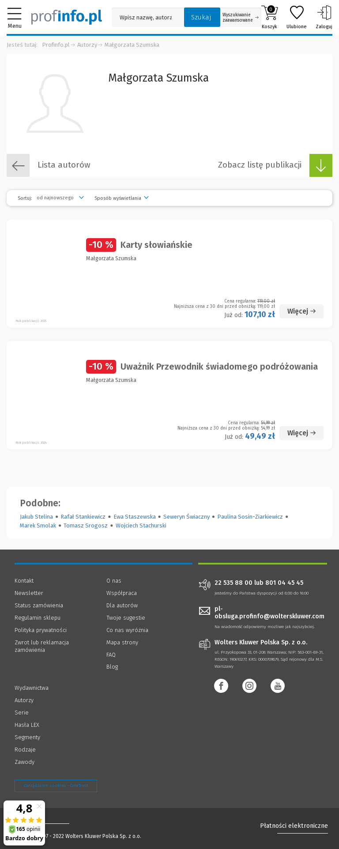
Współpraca (121, 593)
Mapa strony (122, 642)
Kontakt (24, 580)
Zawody (24, 762)
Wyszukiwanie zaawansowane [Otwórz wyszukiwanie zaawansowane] (240, 17)
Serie (22, 712)
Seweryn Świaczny (186, 516)
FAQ (111, 654)
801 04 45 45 (284, 583)
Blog (112, 666)
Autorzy (87, 44)
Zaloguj (324, 17)
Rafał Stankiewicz (82, 516)
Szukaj (201, 17)
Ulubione (296, 17)
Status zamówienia (39, 605)
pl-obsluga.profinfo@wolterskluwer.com (269, 612)
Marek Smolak (38, 525)
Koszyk (269, 17)
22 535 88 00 (233, 583)
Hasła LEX (27, 725)
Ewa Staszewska (134, 516)
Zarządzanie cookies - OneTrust (55, 785)
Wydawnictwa (32, 687)
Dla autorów (122, 605)
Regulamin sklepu (37, 617)
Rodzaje (25, 749)
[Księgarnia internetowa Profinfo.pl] (66, 17)
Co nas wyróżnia (127, 630)
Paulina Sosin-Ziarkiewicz (250, 516)
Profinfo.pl (56, 44)
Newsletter (29, 593)
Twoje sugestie (125, 617)
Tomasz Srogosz (86, 525)
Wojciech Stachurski (141, 525)
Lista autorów (48, 165)
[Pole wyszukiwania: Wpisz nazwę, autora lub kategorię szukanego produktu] (146, 17)
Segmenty (27, 737)
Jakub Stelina (36, 516)
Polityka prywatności (41, 630)
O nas (113, 580)
